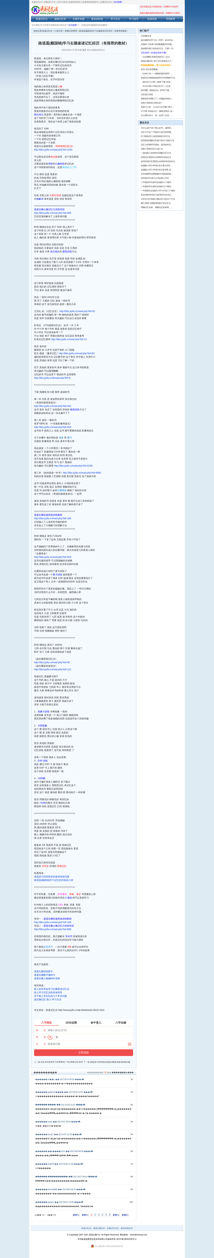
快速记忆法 (37, 2)
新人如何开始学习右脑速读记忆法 (51, 989)
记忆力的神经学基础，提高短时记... (157, 144)
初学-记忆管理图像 (149, 69)
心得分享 (59, 31)
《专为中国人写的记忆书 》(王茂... (156, 86)
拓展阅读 (152, 19)
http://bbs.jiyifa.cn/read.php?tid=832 (52, 406)
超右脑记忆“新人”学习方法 (47, 999)
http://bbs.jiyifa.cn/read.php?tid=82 (77, 353)
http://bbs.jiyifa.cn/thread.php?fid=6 (52, 378)
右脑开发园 (78, 19)
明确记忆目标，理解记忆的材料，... (157, 207)
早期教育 (170, 19)
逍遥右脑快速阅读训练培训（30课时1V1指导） (161, 13)
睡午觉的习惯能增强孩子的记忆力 (156, 203)
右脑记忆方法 (49, 2)
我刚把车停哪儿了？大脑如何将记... (157, 98)
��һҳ (76, 1215)
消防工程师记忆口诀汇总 (152, 149)
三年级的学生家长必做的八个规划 (156, 182)
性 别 (41, 1037)
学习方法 (115, 19)
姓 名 (41, 1030)
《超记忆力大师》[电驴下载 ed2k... (156, 82)
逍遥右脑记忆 (99, 1228)
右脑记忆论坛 (106, 2)
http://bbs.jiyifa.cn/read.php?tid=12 (69, 339)
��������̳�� (45, 1072)
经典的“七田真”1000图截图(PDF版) (156, 44)
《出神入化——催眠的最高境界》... (157, 73)
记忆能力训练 (147, 94)
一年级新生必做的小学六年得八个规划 (158, 190)
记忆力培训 (62, 2)
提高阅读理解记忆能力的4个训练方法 (157, 140)
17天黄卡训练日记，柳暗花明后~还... (157, 111)
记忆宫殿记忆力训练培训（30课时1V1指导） (160, 7)
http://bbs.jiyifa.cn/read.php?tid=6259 (73, 465)
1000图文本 (146, 36)
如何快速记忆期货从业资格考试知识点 (158, 161)
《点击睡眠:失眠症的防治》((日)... (156, 57)
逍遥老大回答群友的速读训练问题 (51, 876)
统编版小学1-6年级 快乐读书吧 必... (157, 170)
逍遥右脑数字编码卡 (44, 975)
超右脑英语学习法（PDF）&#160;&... (157, 40)
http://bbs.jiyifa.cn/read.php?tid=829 (52, 557)
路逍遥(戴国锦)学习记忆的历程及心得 (53, 880)
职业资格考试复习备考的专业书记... (157, 195)
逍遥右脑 (93, 1235)
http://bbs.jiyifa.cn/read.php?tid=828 (52, 427)
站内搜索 (118, 2)
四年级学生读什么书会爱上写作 (155, 178)
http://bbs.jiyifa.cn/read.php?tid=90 (52, 662)
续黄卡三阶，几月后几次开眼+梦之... (157, 107)
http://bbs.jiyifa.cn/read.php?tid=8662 (82, 472)
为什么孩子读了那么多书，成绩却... (157, 128)
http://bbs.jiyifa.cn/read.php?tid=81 (77, 311)
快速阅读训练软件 (90, 2)
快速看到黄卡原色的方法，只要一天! (157, 48)
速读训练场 (97, 19)
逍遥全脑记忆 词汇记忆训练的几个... (157, 61)
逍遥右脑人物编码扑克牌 (47, 978)
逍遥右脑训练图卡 (43, 971)
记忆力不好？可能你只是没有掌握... (157, 132)
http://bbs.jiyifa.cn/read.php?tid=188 (52, 518)
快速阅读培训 (75, 2)
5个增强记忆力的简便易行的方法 (155, 136)
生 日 (41, 1043)
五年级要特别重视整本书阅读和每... (157, 174)
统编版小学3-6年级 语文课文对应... (156, 165)
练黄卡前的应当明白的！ (152, 103)
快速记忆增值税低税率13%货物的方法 (158, 78)
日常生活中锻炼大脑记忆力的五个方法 (158, 199)
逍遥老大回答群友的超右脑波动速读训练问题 (110, 1062)
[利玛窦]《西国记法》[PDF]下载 (155, 90)
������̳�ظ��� (123, 1072)
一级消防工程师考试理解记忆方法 (156, 153)
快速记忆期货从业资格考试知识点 (156, 157)
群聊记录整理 (71, 31)
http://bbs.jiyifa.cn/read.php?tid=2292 (53, 149)
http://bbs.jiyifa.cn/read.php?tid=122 (52, 669)
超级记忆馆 (60, 19)
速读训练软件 (127, 1228)
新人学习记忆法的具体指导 (48, 992)
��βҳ (125, 1215)
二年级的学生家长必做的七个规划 (156, 186)
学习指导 (133, 19)
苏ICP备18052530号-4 (126, 1239)
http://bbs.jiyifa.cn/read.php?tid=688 (52, 213)
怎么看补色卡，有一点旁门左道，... (157, 115)
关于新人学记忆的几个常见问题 (50, 996)
